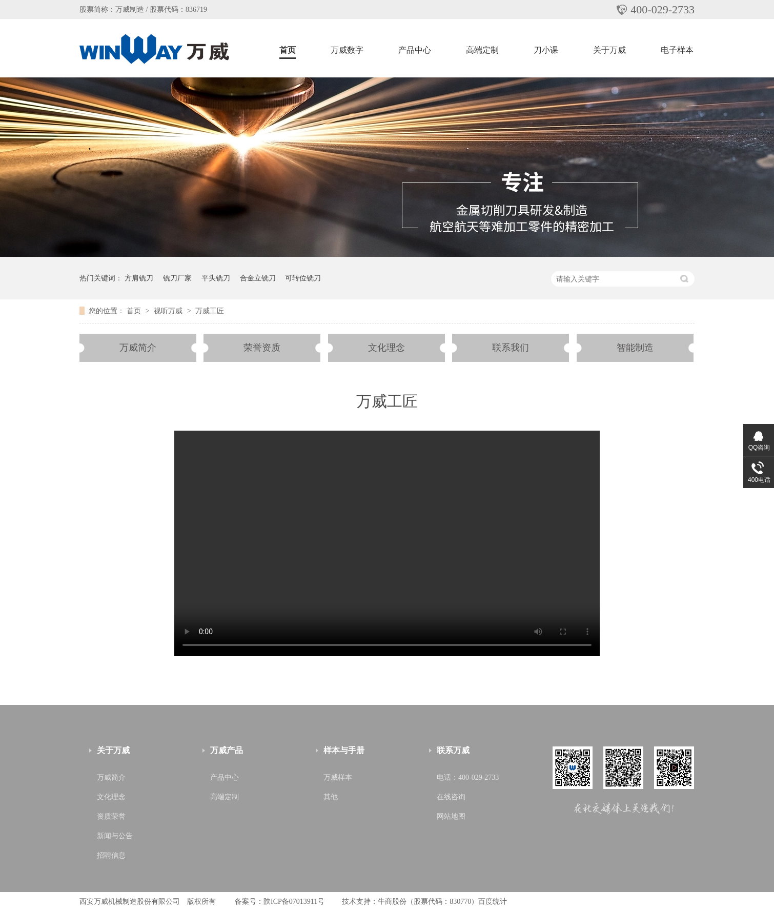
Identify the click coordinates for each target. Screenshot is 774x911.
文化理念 (386, 347)
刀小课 (546, 50)
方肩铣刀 (139, 278)
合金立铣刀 (258, 278)
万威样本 (337, 777)
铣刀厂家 (177, 278)
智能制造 (635, 347)
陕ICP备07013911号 (293, 901)
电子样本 (677, 50)
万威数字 (347, 50)
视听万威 (169, 311)
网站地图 (451, 816)
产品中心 (414, 50)
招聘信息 (111, 855)
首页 (287, 50)
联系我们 (510, 347)
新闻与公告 (115, 836)
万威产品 (226, 750)
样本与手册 (343, 750)
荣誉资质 (261, 347)
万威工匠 (209, 311)
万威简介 (137, 347)
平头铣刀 (215, 278)
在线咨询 (451, 797)
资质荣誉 (111, 816)
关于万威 (609, 50)
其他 (330, 797)
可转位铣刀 (303, 278)
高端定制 (482, 50)
